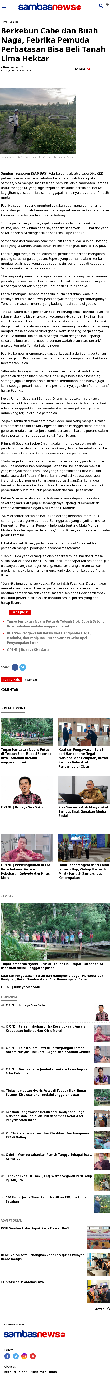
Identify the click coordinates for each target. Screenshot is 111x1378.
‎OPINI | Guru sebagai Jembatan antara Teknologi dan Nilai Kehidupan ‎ (48, 1071)
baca (80, 68)
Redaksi (10, 1372)
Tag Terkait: (11, 679)
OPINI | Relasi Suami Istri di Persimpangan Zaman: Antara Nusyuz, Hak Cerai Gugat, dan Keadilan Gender (48, 1050)
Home (4, 21)
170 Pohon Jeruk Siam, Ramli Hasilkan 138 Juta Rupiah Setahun (47, 1199)
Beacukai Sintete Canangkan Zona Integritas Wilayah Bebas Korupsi (42, 1257)
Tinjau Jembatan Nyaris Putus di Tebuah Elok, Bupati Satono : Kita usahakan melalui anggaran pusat (26, 755)
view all (102, 1309)
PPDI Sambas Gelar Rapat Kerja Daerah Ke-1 (35, 1228)
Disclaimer (37, 1372)
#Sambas (31, 679)
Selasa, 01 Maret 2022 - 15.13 (16, 70)
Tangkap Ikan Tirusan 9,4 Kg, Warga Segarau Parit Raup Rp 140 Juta (49, 1178)
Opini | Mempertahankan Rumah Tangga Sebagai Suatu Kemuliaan (49, 1157)
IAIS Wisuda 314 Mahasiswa (22, 1282)
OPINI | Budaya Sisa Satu (28, 649)
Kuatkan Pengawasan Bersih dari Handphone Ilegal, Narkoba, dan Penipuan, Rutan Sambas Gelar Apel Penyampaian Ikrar (49, 638)
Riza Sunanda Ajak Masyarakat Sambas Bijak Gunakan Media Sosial (83, 811)
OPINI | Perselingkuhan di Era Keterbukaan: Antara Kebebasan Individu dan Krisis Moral (25, 871)
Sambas (14, 21)
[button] (107, 3)
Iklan (53, 1372)
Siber (23, 1372)
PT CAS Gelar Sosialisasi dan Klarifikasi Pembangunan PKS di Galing (47, 1135)
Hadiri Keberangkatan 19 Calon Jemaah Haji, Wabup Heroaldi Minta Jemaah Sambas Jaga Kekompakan (83, 871)
